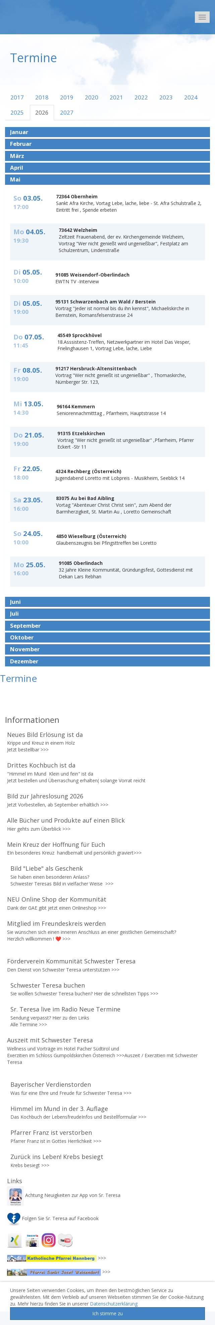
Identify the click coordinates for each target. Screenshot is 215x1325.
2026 (42, 112)
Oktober (22, 637)
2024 (191, 97)
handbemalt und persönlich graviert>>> (99, 853)
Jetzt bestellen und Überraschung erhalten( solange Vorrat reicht (77, 780)
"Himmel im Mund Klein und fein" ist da (51, 774)
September (25, 626)
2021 (116, 97)
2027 (66, 112)
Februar (21, 144)
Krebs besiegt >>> (29, 1165)
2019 (66, 97)
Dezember (24, 661)
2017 (17, 97)
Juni (15, 602)
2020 (91, 97)
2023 (166, 97)
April (16, 168)
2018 (42, 97)
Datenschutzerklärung (114, 1303)
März (17, 156)
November (25, 649)
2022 (141, 97)
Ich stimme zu (107, 1313)
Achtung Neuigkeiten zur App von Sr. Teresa (64, 1195)
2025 (17, 112)
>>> (45, 749)
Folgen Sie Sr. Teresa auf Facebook (53, 1218)
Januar (19, 132)
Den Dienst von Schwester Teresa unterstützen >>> (63, 969)
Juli (14, 614)
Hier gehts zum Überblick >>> (38, 829)
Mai (15, 179)
